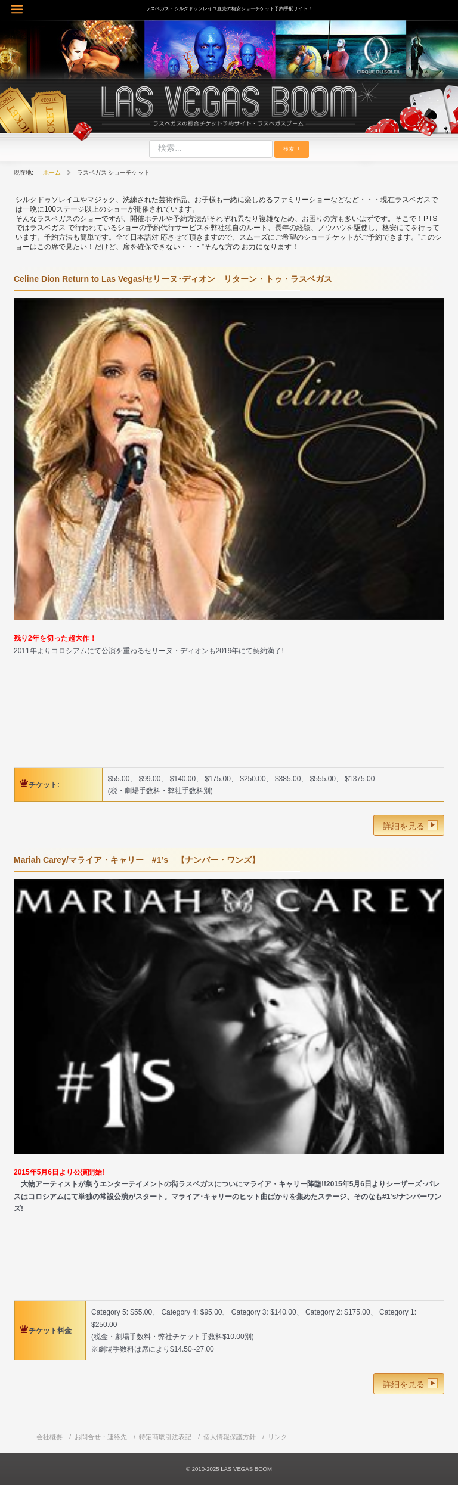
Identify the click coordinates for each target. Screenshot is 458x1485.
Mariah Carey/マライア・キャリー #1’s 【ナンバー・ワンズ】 (137, 860)
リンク (277, 1436)
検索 (288, 149)
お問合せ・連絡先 (101, 1436)
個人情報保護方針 (229, 1436)
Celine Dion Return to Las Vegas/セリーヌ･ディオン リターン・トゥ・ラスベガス (173, 279)
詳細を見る (404, 826)
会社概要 (49, 1436)
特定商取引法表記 (165, 1436)
